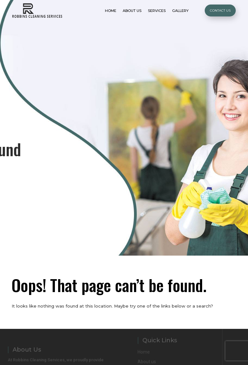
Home (110, 10)
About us (147, 361)
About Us (132, 10)
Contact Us (220, 10)
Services (157, 10)
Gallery (180, 10)
